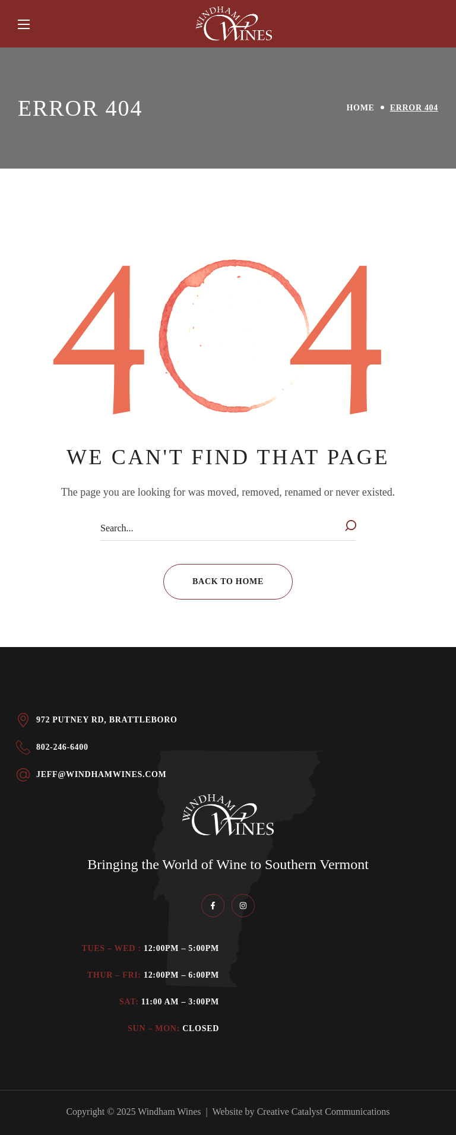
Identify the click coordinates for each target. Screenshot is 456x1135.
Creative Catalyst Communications (323, 1112)
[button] (228, 582)
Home (361, 107)
